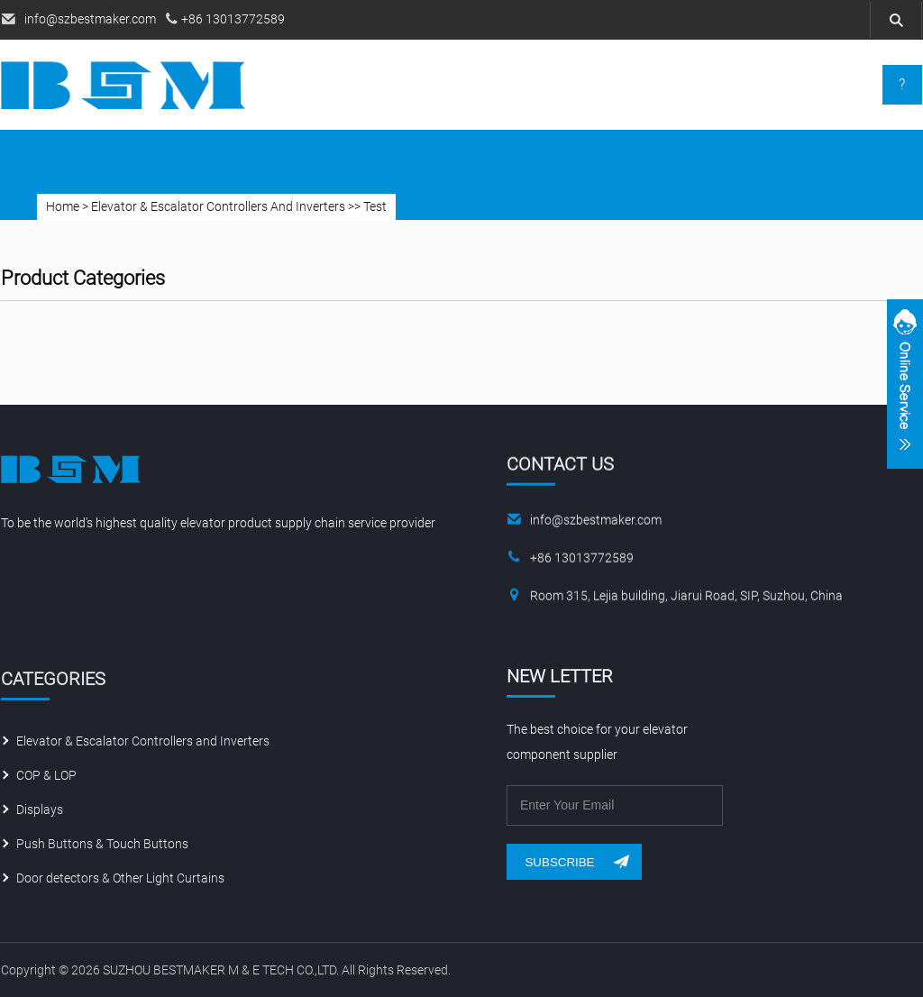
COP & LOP (46, 779)
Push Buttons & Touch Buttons (102, 847)
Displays (39, 813)
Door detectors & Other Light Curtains (120, 881)
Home (62, 206)
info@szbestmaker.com (90, 19)
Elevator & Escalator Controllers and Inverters (143, 744)
